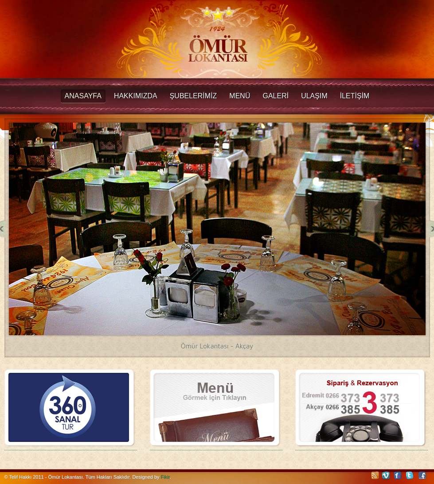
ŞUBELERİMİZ (193, 96)
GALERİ (275, 96)
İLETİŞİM (355, 96)
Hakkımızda (135, 96)
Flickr (398, 475)
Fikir (165, 477)
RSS (374, 475)
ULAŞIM (314, 96)
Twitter (410, 475)
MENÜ (239, 96)
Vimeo (386, 475)
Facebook (422, 475)
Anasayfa (83, 96)
